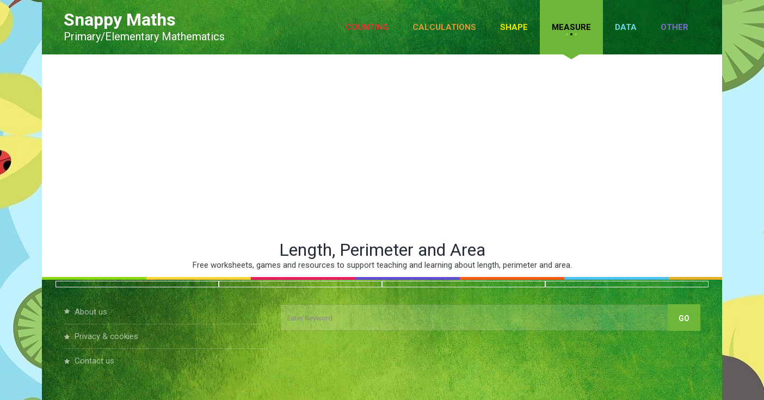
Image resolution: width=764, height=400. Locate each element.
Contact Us (94, 361)
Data (626, 27)
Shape (514, 27)
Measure (571, 27)
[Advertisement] (382, 147)
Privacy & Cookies (106, 336)
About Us (91, 312)
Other (674, 27)
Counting (367, 27)
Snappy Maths (120, 19)
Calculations (444, 27)
